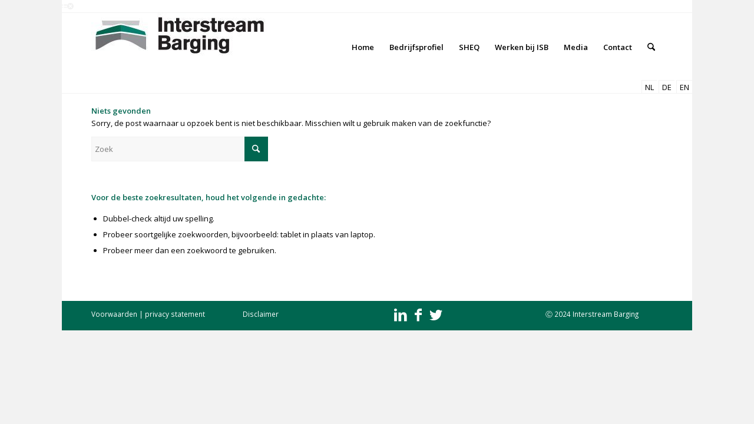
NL (649, 87)
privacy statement (175, 314)
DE (667, 87)
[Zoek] (651, 47)
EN (684, 87)
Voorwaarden (114, 314)
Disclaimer (261, 314)
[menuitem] (363, 47)
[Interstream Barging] (179, 47)
